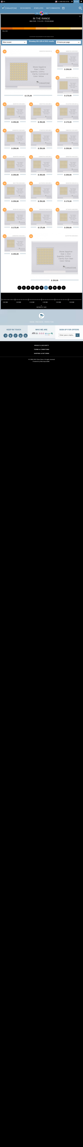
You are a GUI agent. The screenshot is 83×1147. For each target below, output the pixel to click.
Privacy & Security (41, 345)
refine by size (41, 306)
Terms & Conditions (41, 349)
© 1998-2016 (32, 359)
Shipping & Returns (41, 353)
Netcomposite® (44, 361)
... (59, 288)
